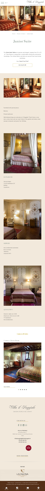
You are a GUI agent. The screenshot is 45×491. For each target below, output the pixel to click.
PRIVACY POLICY (11, 482)
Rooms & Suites (21, 33)
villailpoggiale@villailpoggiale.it (22, 438)
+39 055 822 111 (22, 442)
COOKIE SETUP (25, 482)
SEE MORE (7, 386)
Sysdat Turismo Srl (35, 484)
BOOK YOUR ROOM (22, 456)
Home (13, 33)
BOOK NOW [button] (22, 65)
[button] (19, 389)
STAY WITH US (21, 420)
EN (6, 3)
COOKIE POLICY (18, 482)
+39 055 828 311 (22, 440)
